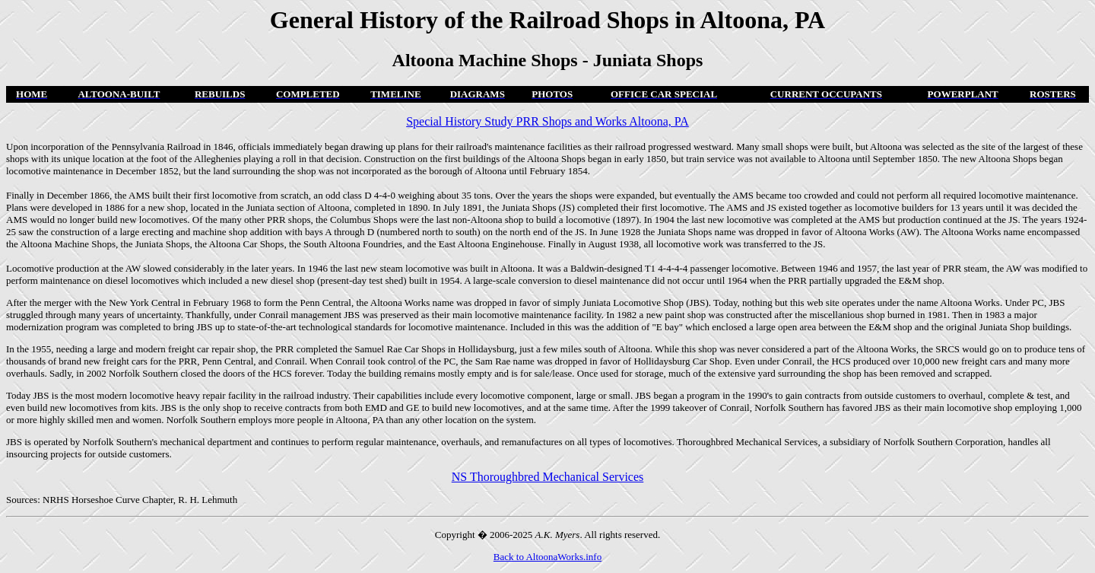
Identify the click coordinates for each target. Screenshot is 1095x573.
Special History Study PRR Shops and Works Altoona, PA (547, 121)
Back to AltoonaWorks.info (547, 556)
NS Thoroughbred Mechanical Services (548, 476)
